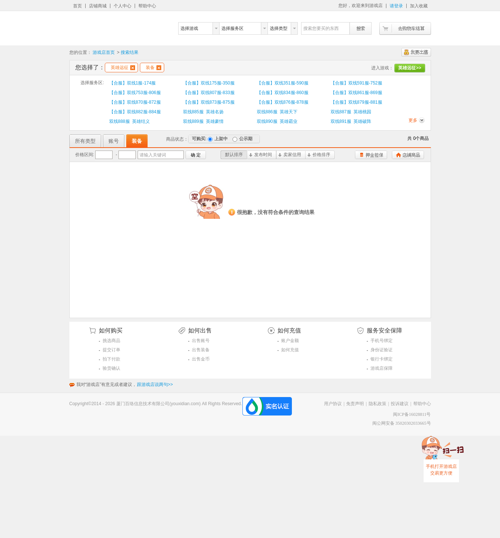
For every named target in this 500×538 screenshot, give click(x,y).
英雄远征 (123, 67)
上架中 (218, 138)
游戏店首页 (104, 52)
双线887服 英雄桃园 (351, 111)
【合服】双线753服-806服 (135, 92)
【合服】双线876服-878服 (282, 102)
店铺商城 (98, 5)
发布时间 (260, 154)
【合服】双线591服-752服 (356, 83)
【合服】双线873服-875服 (209, 102)
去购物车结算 (405, 28)
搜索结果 (129, 52)
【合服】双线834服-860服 (282, 92)
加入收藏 (419, 5)
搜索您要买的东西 (321, 28)
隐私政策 (377, 403)
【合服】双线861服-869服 (356, 92)
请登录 (396, 5)
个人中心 (122, 5)
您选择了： (90, 67)
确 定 (196, 155)
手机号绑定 (381, 340)
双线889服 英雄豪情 (203, 121)
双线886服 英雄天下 (277, 111)
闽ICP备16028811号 (412, 414)
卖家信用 (289, 154)
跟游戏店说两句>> (155, 384)
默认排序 (234, 154)
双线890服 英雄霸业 (277, 121)
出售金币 (201, 359)
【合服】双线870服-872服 (135, 102)
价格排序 (318, 154)
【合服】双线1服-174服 (132, 83)
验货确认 (111, 368)
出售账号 (201, 340)
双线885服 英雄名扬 (203, 111)
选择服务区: (92, 82)
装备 (153, 67)
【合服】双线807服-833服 (209, 92)
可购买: (199, 138)
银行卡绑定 (381, 359)
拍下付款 (111, 359)
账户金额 (290, 340)
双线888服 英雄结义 (129, 121)
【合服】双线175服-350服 (209, 83)
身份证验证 (381, 349)
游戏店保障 (381, 368)
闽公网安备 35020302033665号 (401, 423)
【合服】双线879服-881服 (356, 102)
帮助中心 (147, 5)
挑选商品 (111, 340)
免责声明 (355, 403)
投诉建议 (399, 403)
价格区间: (84, 154)
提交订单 (111, 349)
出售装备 (201, 349)
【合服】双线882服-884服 (135, 111)
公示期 (242, 138)
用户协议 (333, 403)
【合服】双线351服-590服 (282, 83)
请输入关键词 (152, 155)
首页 (77, 5)
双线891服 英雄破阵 (351, 121)
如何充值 (290, 349)
